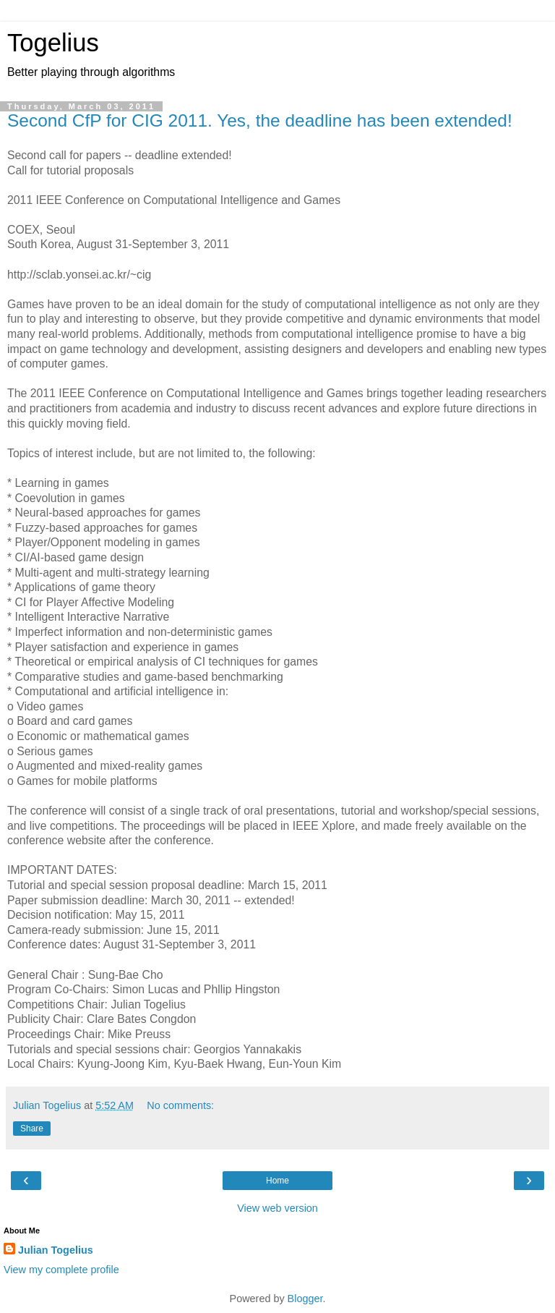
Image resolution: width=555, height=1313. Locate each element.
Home (277, 1181)
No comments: (180, 1105)
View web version (277, 1208)
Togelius (53, 42)
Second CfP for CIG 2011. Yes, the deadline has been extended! (259, 120)
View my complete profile (61, 1269)
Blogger (305, 1298)
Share (31, 1128)
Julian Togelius (55, 1250)
